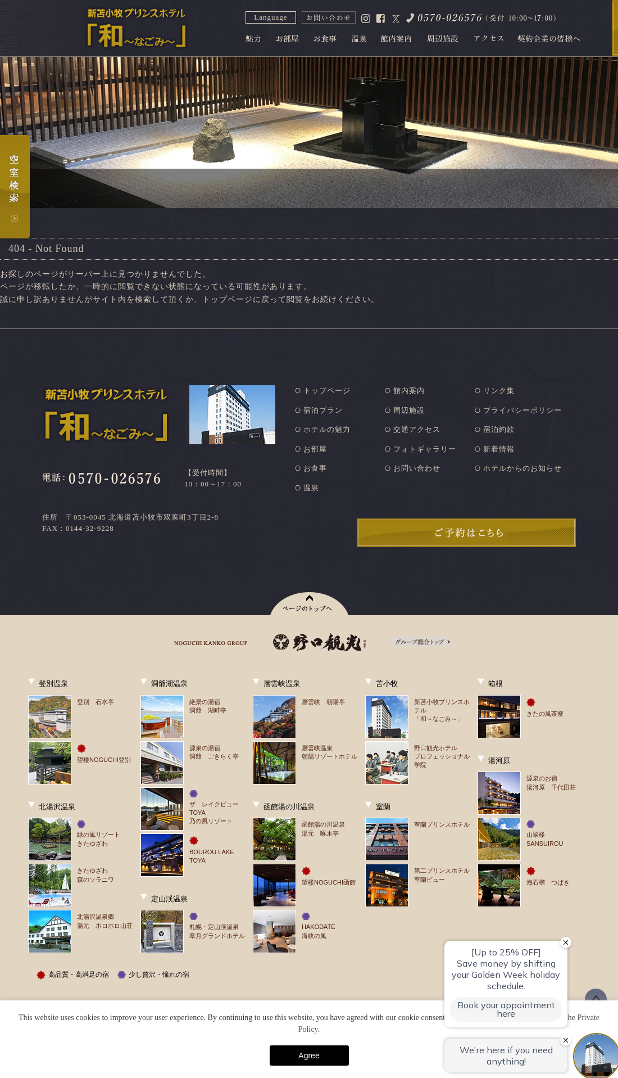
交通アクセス (416, 429)
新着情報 (499, 449)
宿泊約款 (499, 429)
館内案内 (409, 390)
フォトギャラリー (424, 449)
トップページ (327, 390)
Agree (308, 1055)
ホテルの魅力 (327, 429)
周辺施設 (409, 410)
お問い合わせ (416, 468)
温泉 (311, 488)
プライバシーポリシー (522, 410)
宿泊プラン (323, 410)
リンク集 (499, 390)
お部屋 (315, 449)
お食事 (315, 468)
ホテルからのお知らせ (522, 468)
